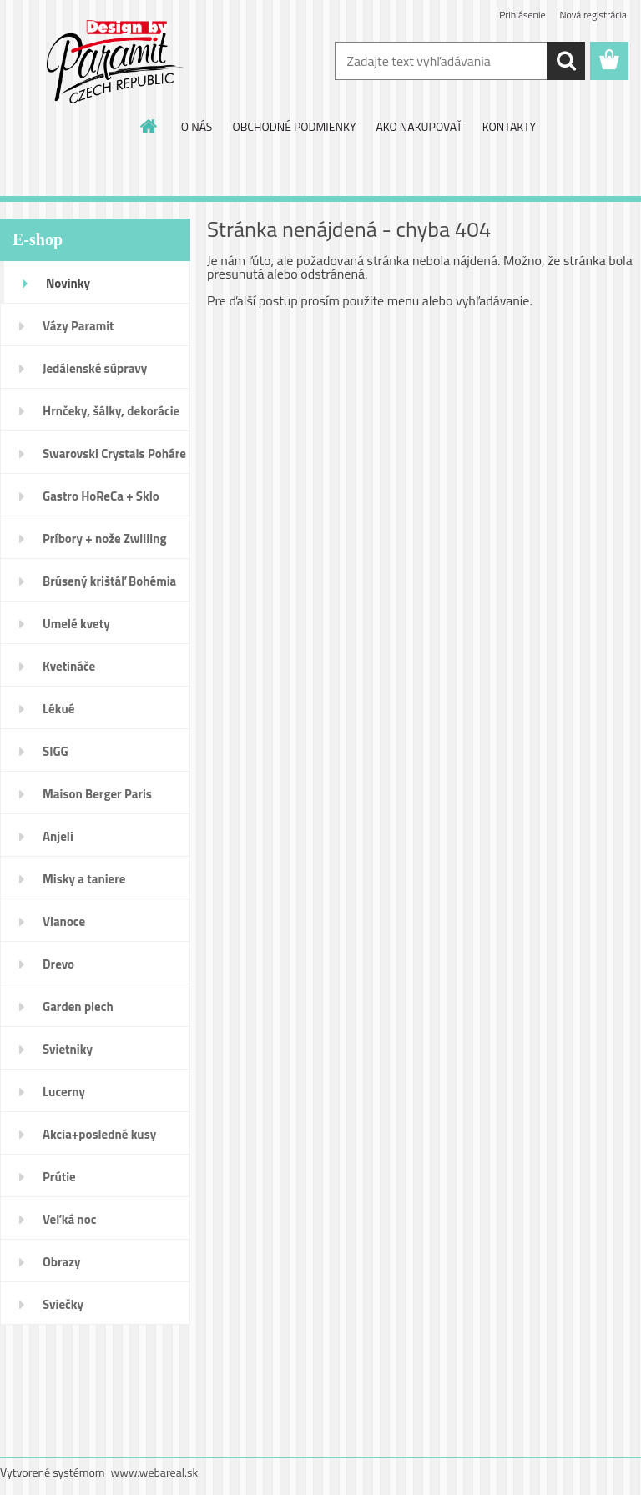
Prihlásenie (522, 15)
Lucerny (64, 1091)
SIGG (55, 751)
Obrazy (62, 1261)
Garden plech (78, 1006)
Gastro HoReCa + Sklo (101, 496)
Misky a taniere (84, 878)
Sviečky (63, 1304)
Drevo (58, 964)
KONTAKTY (509, 126)
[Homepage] (149, 126)
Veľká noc (69, 1219)
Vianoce (64, 921)
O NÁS (197, 126)
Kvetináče (69, 666)
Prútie (59, 1176)
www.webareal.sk (155, 1472)
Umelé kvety (76, 623)
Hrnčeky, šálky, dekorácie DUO (111, 416)
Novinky (68, 283)
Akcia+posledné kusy (99, 1134)
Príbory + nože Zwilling (105, 538)
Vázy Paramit (78, 325)
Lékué (58, 708)
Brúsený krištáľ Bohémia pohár (109, 586)
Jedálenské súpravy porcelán (95, 374)
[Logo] (115, 61)
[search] (566, 61)
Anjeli (58, 836)
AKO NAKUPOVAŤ (419, 126)
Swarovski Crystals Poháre (114, 453)
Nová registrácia (593, 15)
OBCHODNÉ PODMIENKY (294, 126)
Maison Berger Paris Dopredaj (97, 799)
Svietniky (68, 1049)
